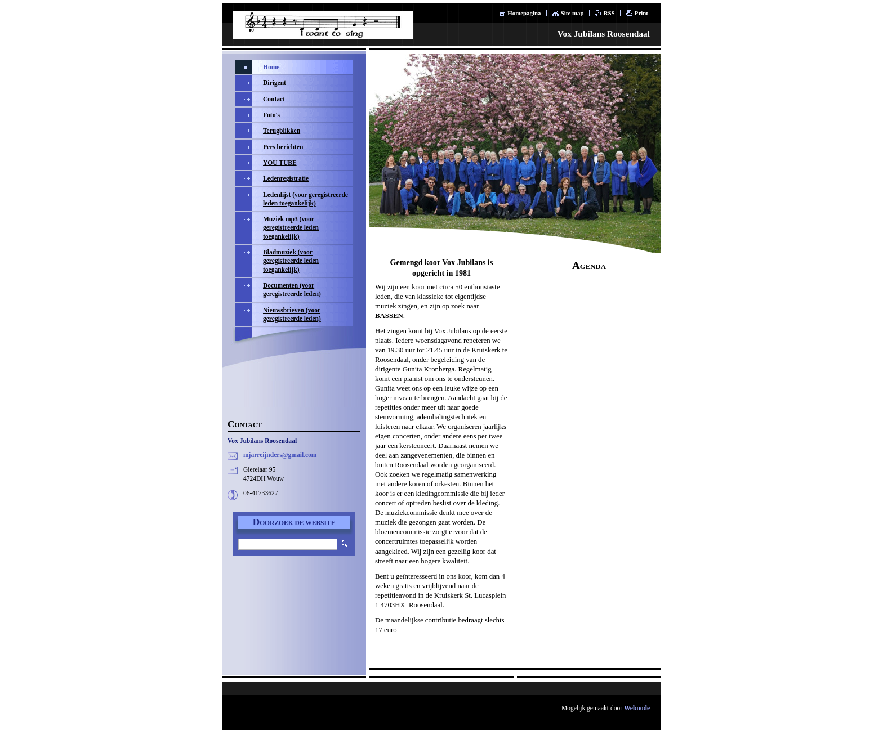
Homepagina (524, 13)
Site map (572, 13)
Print (641, 13)
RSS (609, 13)
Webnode (637, 708)
